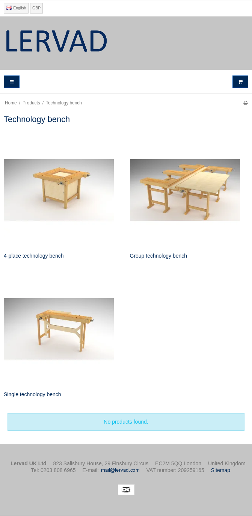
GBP (36, 8)
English (16, 8)
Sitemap (220, 470)
